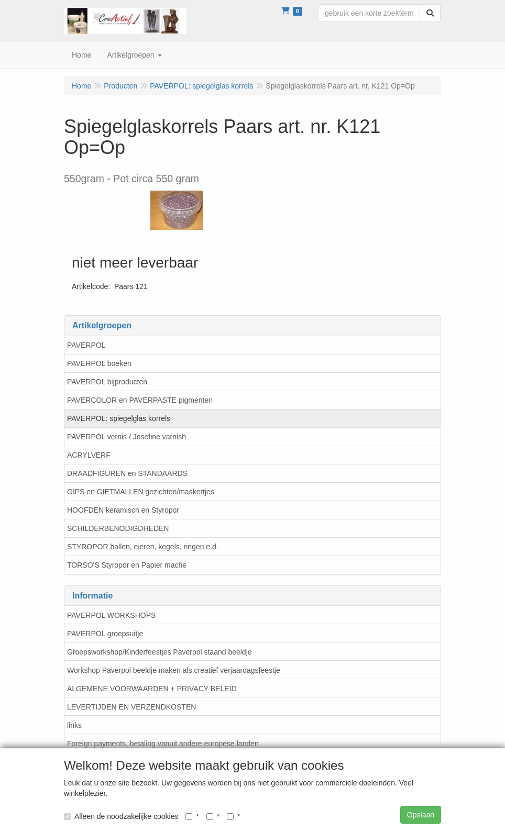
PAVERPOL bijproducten (107, 382)
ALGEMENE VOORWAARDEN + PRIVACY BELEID (152, 688)
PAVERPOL (86, 345)
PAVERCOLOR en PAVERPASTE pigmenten (140, 400)
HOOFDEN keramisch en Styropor (123, 510)
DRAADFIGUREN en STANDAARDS (127, 473)
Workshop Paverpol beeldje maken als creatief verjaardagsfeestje (173, 670)
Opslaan (420, 815)
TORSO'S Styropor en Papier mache (126, 565)
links (74, 725)
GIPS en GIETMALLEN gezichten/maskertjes (140, 491)
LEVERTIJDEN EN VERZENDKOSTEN (131, 707)
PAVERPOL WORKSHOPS (111, 615)
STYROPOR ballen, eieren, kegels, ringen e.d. (142, 546)
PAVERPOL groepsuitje (105, 633)
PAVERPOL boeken (99, 363)
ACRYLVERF (89, 455)
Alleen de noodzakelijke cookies (121, 816)
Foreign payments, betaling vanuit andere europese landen (163, 743)
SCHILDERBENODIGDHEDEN (118, 528)
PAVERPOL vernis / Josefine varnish (126, 437)
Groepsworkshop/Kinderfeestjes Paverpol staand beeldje (159, 652)
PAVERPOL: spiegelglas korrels (118, 418)
